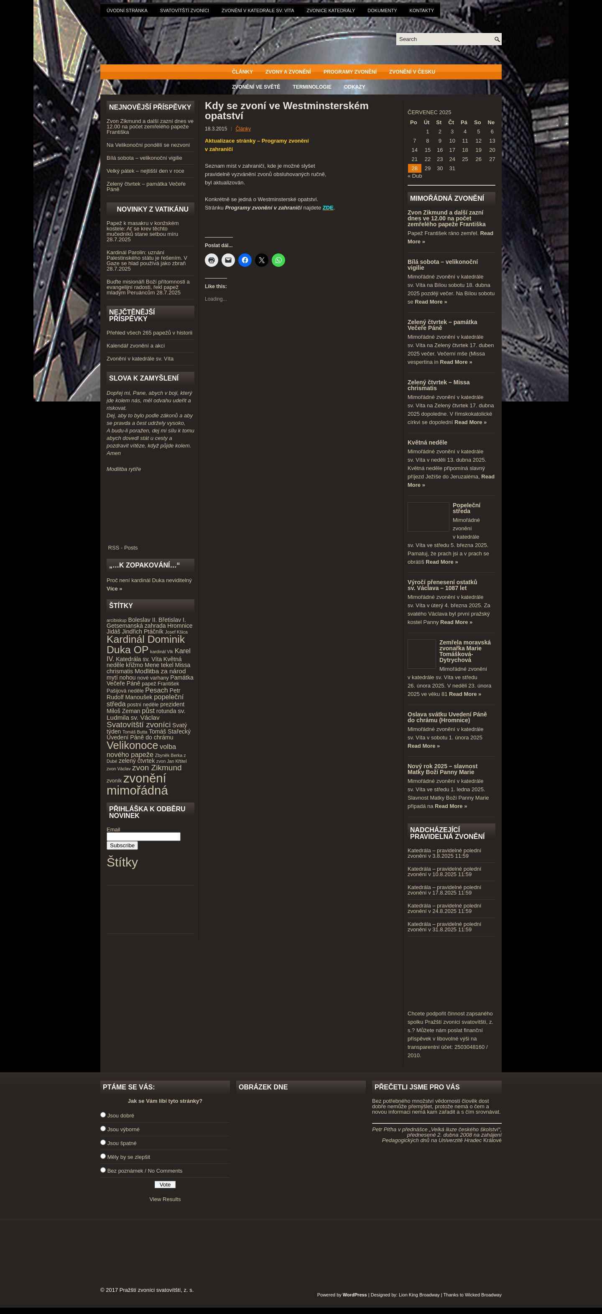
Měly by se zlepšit (128, 1157)
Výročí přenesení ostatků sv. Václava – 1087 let (442, 585)
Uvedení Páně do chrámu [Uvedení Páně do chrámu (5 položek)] (140, 737)
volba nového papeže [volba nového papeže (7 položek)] (141, 750)
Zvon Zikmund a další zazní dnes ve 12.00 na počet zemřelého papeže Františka (150, 126)
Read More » (431, 302)
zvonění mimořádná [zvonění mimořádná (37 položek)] (137, 784)
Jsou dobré (120, 1115)
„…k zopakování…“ (144, 565)
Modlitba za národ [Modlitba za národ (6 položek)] (160, 671)
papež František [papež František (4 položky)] (160, 684)
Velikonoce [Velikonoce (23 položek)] (132, 745)
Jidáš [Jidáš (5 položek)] (113, 631)
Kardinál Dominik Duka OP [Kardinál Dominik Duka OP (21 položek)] (146, 644)
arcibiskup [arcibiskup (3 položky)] (117, 620)
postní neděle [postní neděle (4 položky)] (142, 705)
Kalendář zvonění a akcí (136, 346)
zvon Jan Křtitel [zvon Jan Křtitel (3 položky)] (171, 761)
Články (242, 72)
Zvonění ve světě (256, 87)
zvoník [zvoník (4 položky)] (114, 781)
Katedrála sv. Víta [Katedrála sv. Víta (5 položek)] (139, 659)
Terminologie (312, 87)
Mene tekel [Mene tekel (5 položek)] (159, 665)
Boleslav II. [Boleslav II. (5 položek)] (142, 619)
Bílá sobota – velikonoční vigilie (144, 158)
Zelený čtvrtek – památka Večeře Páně (146, 186)
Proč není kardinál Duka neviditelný (149, 580)
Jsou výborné (123, 1129)
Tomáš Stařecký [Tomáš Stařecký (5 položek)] (170, 731)
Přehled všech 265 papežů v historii (149, 333)
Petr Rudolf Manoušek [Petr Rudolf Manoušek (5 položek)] (143, 694)
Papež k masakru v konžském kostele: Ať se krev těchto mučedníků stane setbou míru (143, 228)
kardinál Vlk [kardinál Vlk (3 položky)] (161, 651)
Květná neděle (427, 442)
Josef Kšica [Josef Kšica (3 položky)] (176, 631)
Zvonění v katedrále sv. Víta (258, 10)
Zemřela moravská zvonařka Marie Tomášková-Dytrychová (465, 651)
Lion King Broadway (419, 1294)
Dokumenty (382, 10)
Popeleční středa (466, 508)
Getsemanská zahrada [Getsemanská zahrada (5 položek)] (136, 625)
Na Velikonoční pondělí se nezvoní (148, 145)
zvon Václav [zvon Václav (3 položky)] (118, 768)
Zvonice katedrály (331, 10)
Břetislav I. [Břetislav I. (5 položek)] (172, 619)
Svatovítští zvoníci (184, 10)
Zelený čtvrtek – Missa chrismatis (439, 385)
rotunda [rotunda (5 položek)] (166, 711)
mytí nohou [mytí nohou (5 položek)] (121, 677)
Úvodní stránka (127, 10)
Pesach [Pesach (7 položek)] (156, 690)
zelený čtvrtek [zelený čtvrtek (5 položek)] (137, 760)
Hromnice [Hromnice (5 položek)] (179, 625)
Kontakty (422, 10)
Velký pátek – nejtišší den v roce (145, 171)
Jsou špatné (122, 1143)
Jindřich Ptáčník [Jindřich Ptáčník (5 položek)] (142, 631)
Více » (114, 588)
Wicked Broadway (483, 1294)
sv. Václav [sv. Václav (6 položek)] (145, 717)
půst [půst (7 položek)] (148, 710)
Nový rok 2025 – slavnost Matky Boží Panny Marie (442, 769)
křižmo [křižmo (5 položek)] (134, 665)
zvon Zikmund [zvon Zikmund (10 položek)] (156, 767)
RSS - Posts (150, 545)
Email (113, 829)
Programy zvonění (350, 72)
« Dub (415, 176)
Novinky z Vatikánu (153, 209)
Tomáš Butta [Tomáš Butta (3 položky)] (134, 731)
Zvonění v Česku (412, 72)
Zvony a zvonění (288, 72)
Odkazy (354, 87)
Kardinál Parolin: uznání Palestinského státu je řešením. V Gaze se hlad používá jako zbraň (147, 257)
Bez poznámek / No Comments (145, 1171)
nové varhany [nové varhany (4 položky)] (152, 678)
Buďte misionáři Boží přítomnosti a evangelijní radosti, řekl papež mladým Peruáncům (148, 287)
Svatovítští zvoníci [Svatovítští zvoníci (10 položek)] (139, 724)
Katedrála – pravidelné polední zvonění (444, 853)
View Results (165, 1199)
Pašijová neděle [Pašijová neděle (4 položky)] (125, 691)
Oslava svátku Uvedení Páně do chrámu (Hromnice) (447, 717)
